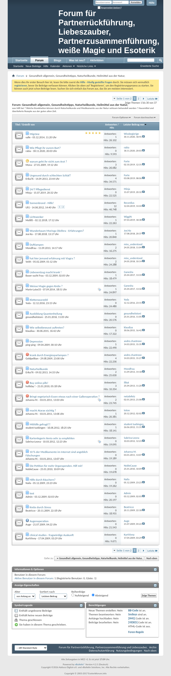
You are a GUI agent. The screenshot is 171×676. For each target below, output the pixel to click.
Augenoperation (39, 521)
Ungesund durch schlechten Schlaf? (50, 175)
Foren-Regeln (136, 632)
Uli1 (28, 207)
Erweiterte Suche (149, 66)
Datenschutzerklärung (101, 650)
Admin (29, 496)
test (32, 493)
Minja (29, 192)
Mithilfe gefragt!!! (40, 424)
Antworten (111, 124)
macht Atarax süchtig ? (43, 410)
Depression (36, 341)
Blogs (57, 60)
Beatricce (30, 510)
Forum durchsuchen (144, 117)
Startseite (21, 60)
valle (28, 137)
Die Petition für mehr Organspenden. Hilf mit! (56, 465)
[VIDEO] (133, 622)
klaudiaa (30, 330)
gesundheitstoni (34, 317)
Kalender (55, 66)
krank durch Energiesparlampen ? (49, 355)
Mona (29, 164)
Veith (28, 261)
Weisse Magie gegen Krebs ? (46, 286)
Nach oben (151, 558)
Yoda (28, 303)
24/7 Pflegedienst (40, 189)
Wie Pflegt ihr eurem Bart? (45, 147)
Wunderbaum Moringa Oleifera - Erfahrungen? (57, 230)
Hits (112, 127)
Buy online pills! (39, 383)
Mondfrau (31, 248)
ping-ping (31, 344)
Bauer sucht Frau (35, 275)
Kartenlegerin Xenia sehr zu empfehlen (52, 438)
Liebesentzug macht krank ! (45, 272)
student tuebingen (35, 427)
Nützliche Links (85, 66)
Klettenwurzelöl (39, 299)
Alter (17, 591)
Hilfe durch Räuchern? (43, 479)
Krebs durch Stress (40, 507)
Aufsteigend (80, 595)
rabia (28, 151)
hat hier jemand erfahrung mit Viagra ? (52, 258)
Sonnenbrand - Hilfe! (42, 203)
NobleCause (32, 469)
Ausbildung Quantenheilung (46, 313)
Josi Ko (29, 234)
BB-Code (133, 610)
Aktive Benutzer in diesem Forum (34, 578)
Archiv (152, 647)
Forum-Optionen (120, 117)
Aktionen (67, 66)
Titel (17, 124)
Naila (28, 483)
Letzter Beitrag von (135, 124)
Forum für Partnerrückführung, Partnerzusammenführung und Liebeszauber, (103, 647)
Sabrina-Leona (33, 441)
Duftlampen (37, 244)
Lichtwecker (37, 216)
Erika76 (29, 178)
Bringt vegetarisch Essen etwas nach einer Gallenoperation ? (65, 396)
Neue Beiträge (33, 66)
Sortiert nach (47, 591)
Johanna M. (32, 399)
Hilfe (151, 2)
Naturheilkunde (39, 369)
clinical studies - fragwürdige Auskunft (52, 535)
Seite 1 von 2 (124, 98)
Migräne (34, 134)
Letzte (152, 98)
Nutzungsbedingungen (129, 650)
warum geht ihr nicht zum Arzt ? (48, 161)
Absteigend (100, 595)
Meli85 (29, 220)
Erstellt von (28, 124)
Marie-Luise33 (33, 289)
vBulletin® (80, 664)
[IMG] (131, 618)
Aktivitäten (97, 60)
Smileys (132, 614)
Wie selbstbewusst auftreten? (47, 327)
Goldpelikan (32, 358)
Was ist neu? (77, 60)
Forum (39, 60)
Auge (28, 524)
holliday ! (30, 386)
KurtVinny (31, 538)
